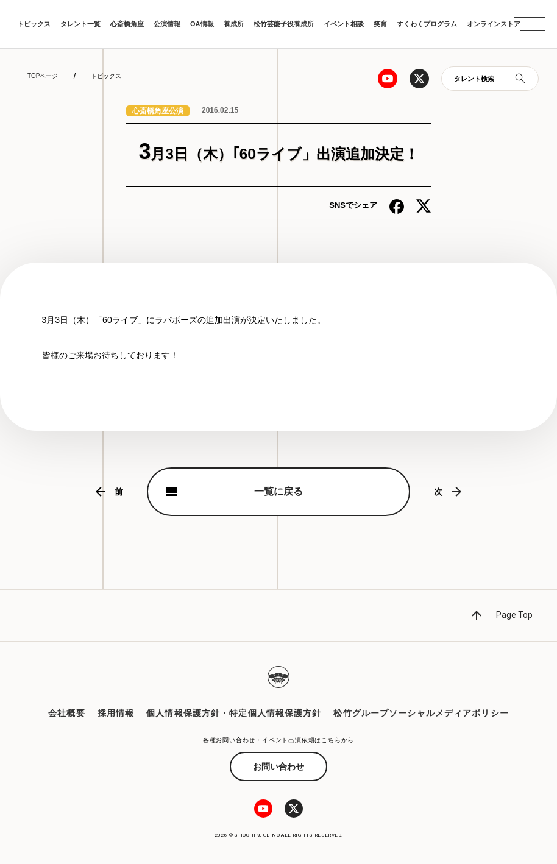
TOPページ (42, 76)
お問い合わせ (278, 766)
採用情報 (116, 713)
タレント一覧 (80, 23)
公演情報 (167, 23)
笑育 (380, 23)
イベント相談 (344, 23)
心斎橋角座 (127, 23)
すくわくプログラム (427, 23)
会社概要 (66, 713)
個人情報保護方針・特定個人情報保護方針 (233, 713)
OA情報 (202, 23)
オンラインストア (493, 23)
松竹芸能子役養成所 (284, 23)
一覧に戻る (278, 491)
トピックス (34, 23)
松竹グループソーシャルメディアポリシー (420, 713)
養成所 (234, 23)
